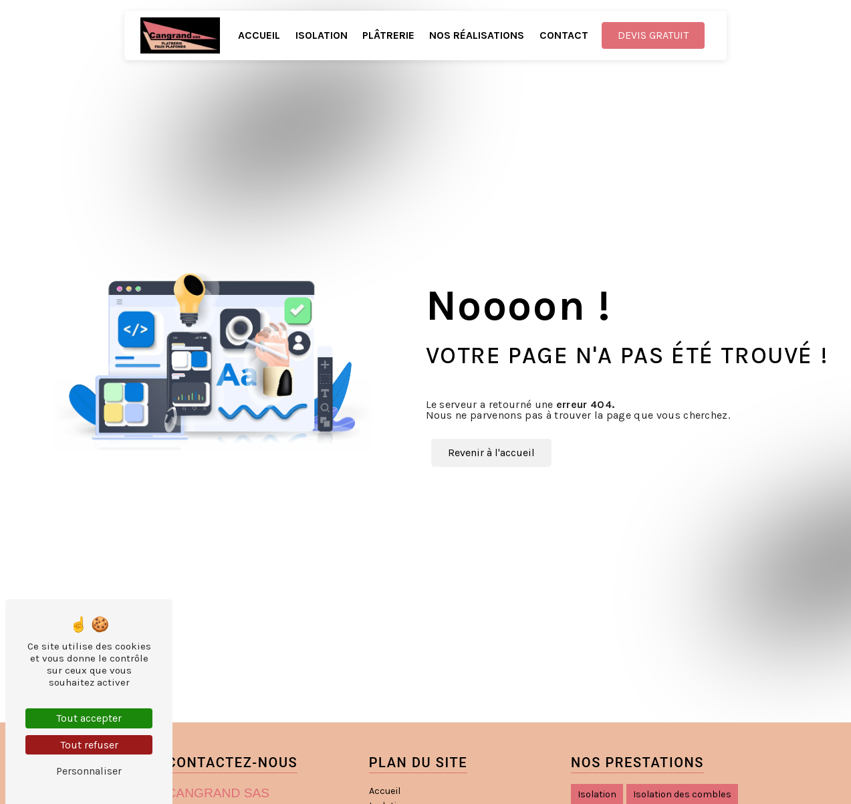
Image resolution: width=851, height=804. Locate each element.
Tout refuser (89, 744)
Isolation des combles (682, 794)
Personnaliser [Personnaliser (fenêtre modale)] (89, 771)
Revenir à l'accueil (491, 452)
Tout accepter (89, 718)
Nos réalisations (476, 35)
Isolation (321, 35)
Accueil (259, 35)
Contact (563, 35)
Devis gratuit (653, 35)
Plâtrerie (388, 35)
